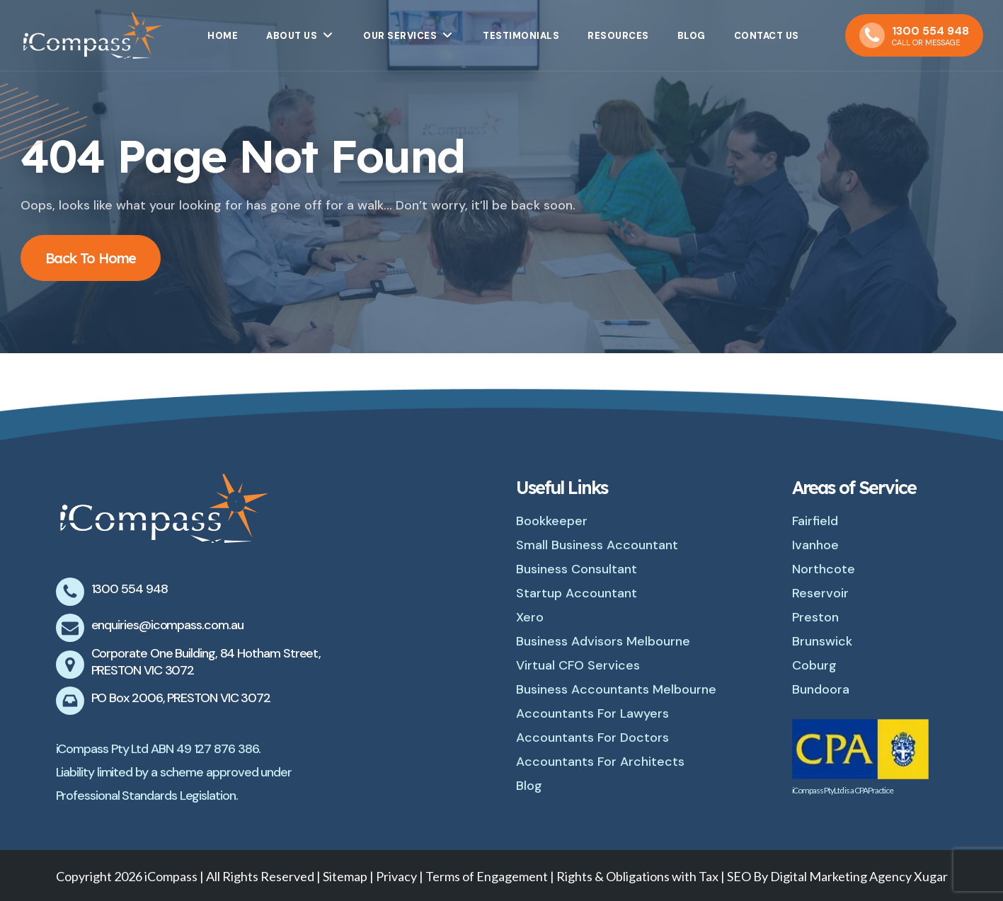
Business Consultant (576, 569)
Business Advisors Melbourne (603, 641)
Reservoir (820, 593)
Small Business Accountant (597, 544)
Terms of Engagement (486, 876)
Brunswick (822, 641)
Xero (530, 617)
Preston (815, 617)
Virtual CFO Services (578, 665)
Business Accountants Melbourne (616, 689)
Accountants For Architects (600, 761)
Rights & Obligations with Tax (637, 876)
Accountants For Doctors (592, 737)
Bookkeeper (552, 520)
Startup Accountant (576, 593)
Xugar (931, 876)
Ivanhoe (815, 544)
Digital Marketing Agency (841, 876)
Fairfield (815, 520)
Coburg (814, 665)
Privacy (396, 876)
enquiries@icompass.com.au (167, 624)
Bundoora (820, 689)
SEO (739, 876)
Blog (529, 785)
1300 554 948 (129, 588)
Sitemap (345, 876)
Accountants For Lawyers (592, 713)
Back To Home (91, 258)
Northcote (823, 569)
